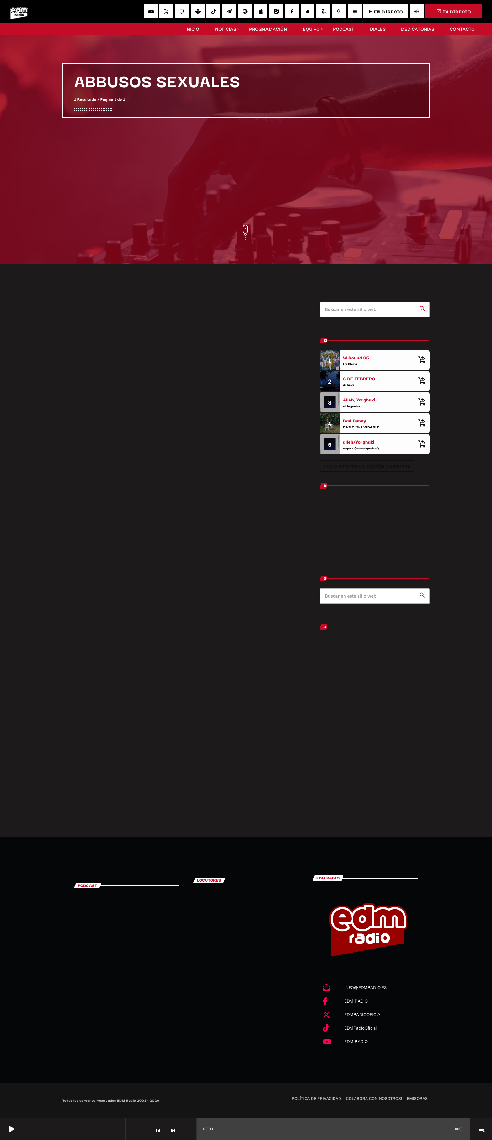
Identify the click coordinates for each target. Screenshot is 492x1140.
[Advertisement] (246, 171)
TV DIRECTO (453, 11)
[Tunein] (198, 11)
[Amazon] (323, 11)
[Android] (307, 11)
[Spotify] (245, 11)
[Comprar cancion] (422, 360)
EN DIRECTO (385, 11)
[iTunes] (260, 11)
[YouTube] (151, 11)
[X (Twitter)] (166, 11)
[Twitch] (182, 11)
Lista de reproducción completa (367, 466)
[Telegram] (229, 11)
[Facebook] (292, 11)
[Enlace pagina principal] (19, 11)
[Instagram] (276, 11)
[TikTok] (213, 11)
